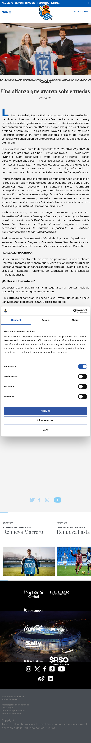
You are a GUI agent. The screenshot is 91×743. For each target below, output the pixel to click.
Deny (46, 429)
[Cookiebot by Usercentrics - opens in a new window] (73, 311)
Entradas (30, 3)
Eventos (55, 3)
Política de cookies (11, 714)
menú (6, 12)
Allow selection (45, 420)
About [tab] (74, 320)
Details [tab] (45, 320)
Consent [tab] (16, 320)
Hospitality (43, 3)
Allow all (45, 410)
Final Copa (7, 3)
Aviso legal (7, 708)
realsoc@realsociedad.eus (15, 705)
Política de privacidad (13, 711)
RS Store (19, 3)
